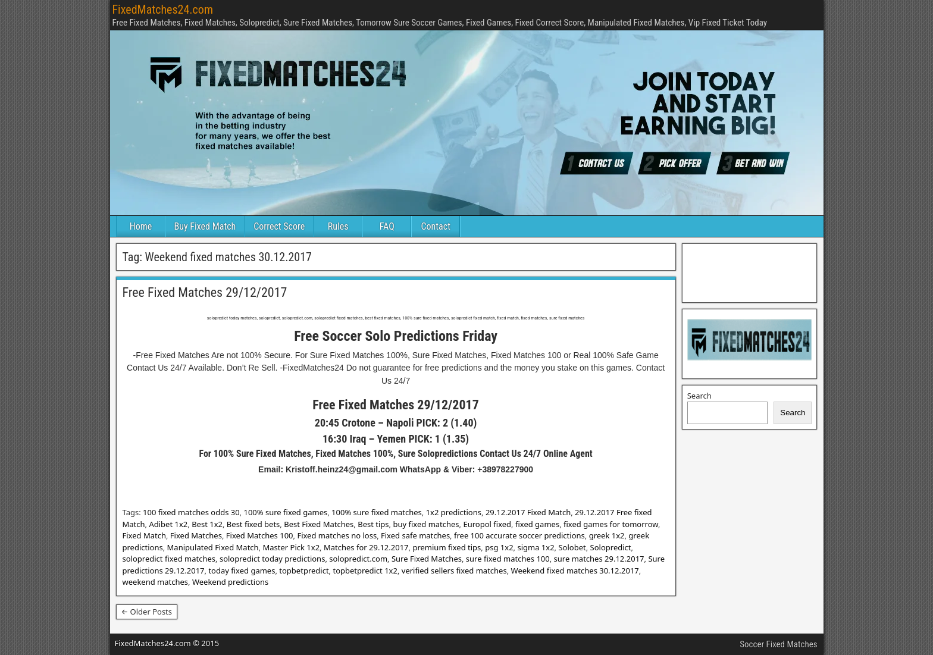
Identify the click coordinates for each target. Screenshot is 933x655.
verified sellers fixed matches (454, 570)
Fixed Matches (196, 535)
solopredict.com (358, 558)
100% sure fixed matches (376, 512)
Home (141, 226)
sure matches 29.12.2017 (599, 558)
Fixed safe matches (415, 535)
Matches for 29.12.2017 (366, 547)
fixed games (537, 524)
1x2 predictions (453, 512)
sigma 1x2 (535, 547)
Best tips (373, 524)
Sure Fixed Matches (427, 558)
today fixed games (241, 570)
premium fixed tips (446, 547)
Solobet (572, 547)
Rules (338, 226)
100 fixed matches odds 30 (191, 512)
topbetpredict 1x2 (365, 570)
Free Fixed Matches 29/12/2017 (205, 292)
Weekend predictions (230, 581)
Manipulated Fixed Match (213, 547)
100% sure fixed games (285, 512)
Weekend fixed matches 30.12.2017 (575, 570)
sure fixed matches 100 (508, 558)
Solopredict (610, 547)
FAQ (387, 226)
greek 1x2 (607, 535)
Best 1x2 (207, 524)
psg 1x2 (499, 547)
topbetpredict (303, 570)
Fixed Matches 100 (259, 535)
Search (699, 395)
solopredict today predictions (272, 558)
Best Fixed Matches (318, 524)
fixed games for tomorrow (610, 524)
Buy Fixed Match (205, 226)
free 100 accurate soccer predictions (519, 535)
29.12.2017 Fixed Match (528, 512)
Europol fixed (487, 524)
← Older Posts (147, 611)
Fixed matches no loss (337, 535)
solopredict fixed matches (169, 558)
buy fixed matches (426, 524)
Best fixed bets (253, 524)
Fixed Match (144, 535)
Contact (435, 226)
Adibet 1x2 (168, 524)
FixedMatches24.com (162, 9)
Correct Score (279, 226)
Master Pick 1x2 (291, 547)
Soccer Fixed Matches (778, 644)
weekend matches (156, 581)
